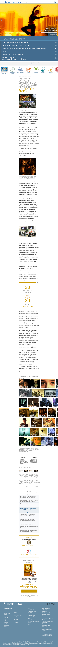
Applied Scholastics (20, 69)
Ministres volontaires (31, 615)
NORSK (15, 612)
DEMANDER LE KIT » (29, 591)
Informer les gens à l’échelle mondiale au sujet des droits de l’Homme (29, 501)
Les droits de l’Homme (50, 70)
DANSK (5, 616)
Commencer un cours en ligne (47, 617)
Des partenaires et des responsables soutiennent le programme (28, 531)
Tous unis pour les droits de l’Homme (47, 630)
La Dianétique (44, 611)
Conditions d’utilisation (44, 641)
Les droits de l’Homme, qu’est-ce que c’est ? (16, 45)
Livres (29, 618)
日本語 (5, 620)
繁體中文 (5, 623)
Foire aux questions (31, 616)
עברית (5, 619)
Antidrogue (43, 69)
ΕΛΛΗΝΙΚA (16, 619)
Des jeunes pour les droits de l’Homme (47, 632)
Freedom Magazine (45, 623)
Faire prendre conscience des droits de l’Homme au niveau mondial (28, 497)
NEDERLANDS (6, 625)
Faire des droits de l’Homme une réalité (15, 42)
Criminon (28, 69)
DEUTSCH (6, 626)
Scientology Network (46, 612)
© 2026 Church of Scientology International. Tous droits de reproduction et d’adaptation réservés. (21, 640)
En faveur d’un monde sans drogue (47, 627)
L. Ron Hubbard (31, 609)
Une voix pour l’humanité (32, 613)
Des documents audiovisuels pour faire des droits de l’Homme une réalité (28, 515)
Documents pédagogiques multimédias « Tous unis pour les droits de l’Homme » (28, 505)
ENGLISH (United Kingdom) (7, 614)
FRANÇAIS (6, 617)
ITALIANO (16, 620)
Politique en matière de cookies (33, 641)
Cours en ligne (30, 619)
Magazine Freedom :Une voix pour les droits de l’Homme (14, 58)
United (4, 51)
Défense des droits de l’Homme (12, 54)
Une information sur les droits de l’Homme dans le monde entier (28, 523)
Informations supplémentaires (33, 621)
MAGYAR (16, 610)
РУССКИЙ (6, 622)
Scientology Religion (46, 614)
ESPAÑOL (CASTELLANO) (17, 617)
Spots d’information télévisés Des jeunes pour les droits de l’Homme (24, 48)
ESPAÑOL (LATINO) (18, 615)
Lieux (29, 624)
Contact (29, 622)
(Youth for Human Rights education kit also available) (29, 596)
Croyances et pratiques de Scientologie (32, 612)
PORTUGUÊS (16, 622)
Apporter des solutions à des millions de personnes (29, 527)
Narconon (36, 69)
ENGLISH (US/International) (7, 611)
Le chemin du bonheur (12, 70)
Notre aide (4, 73)
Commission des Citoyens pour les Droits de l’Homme (47, 635)
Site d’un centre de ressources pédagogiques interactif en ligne (27, 520)
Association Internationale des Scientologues (47, 622)
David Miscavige (45, 615)
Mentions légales (52, 641)
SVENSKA (16, 613)
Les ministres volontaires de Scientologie (47, 619)
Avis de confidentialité (22, 641)
